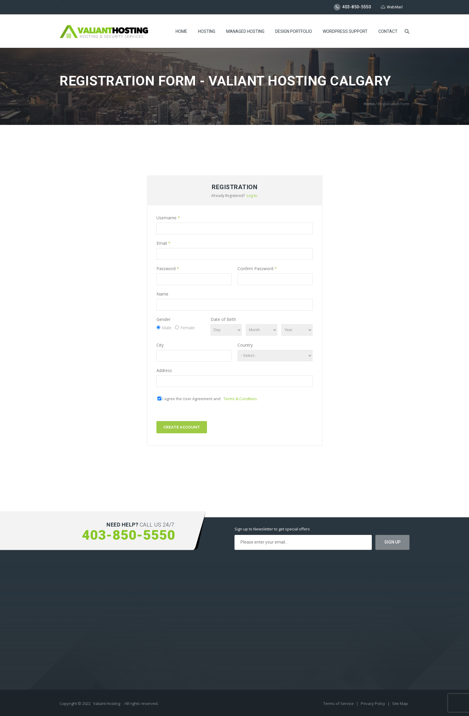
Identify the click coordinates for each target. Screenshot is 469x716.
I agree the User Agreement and (210, 398)
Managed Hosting (245, 31)
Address (164, 370)
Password (167, 268)
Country (245, 345)
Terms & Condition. (240, 398)
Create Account (181, 427)
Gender (163, 319)
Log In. (252, 195)
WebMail (392, 7)
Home (181, 31)
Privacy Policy (373, 703)
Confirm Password (257, 268)
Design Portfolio (293, 31)
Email (163, 243)
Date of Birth (223, 319)
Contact (388, 31)
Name (162, 294)
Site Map (400, 703)
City (160, 345)
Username (168, 218)
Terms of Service (339, 703)
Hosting (206, 31)
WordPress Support (345, 31)
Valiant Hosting (106, 703)
